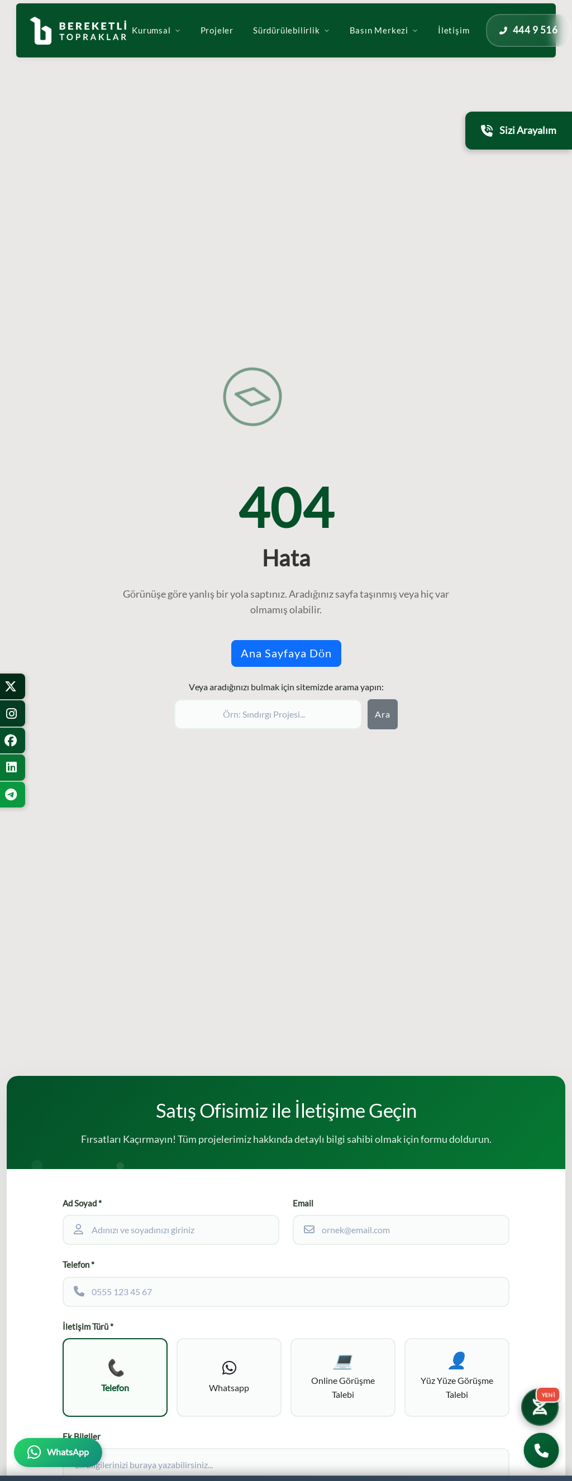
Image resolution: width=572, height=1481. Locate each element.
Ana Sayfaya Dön (286, 653)
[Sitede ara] (268, 714)
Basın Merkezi (409, 40)
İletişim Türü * (88, 1326)
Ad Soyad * (82, 1203)
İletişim (479, 40)
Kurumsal (182, 40)
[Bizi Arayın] (541, 1450)
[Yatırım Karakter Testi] (540, 1407)
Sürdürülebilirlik (317, 40)
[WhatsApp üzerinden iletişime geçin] (58, 1452)
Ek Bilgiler (82, 1436)
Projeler (242, 40)
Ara (382, 714)
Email (303, 1203)
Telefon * (78, 1265)
